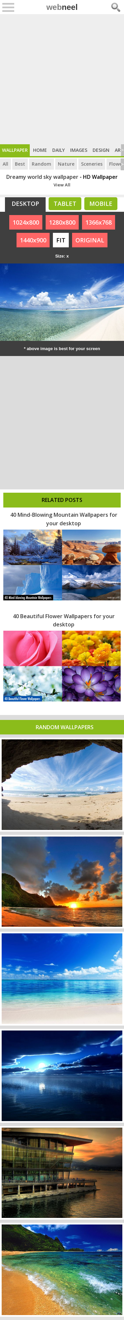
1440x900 (33, 240)
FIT (60, 240)
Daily (58, 150)
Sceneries (92, 164)
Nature (66, 164)
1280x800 (62, 222)
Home (40, 150)
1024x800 (26, 222)
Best (20, 164)
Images (78, 150)
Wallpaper (15, 150)
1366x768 (98, 222)
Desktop (25, 203)
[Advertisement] (62, 79)
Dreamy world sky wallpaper (42, 176)
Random (41, 164)
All (5, 164)
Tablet (65, 203)
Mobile (100, 203)
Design (101, 150)
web (62, 7)
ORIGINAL (89, 240)
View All (62, 185)
